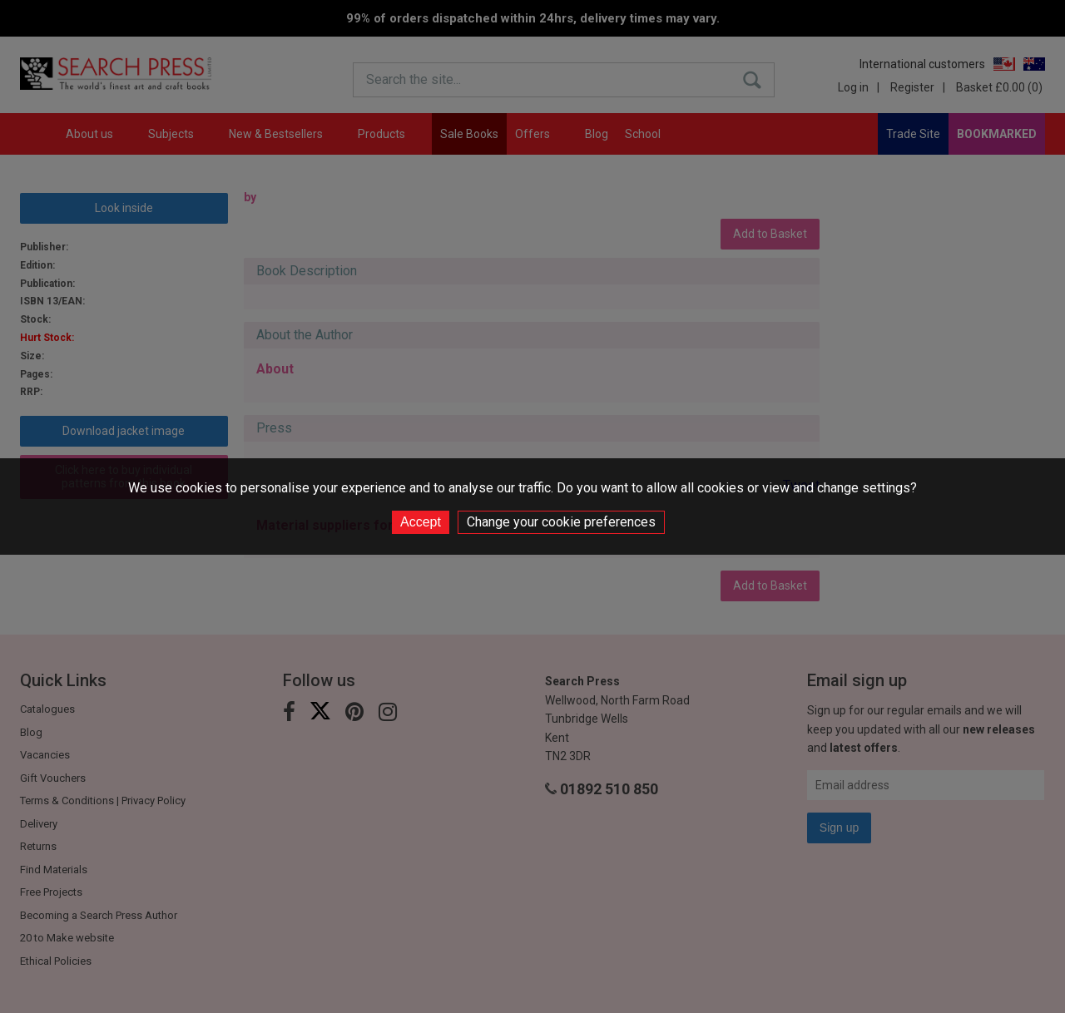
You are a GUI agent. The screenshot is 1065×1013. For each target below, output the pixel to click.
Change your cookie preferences (561, 522)
